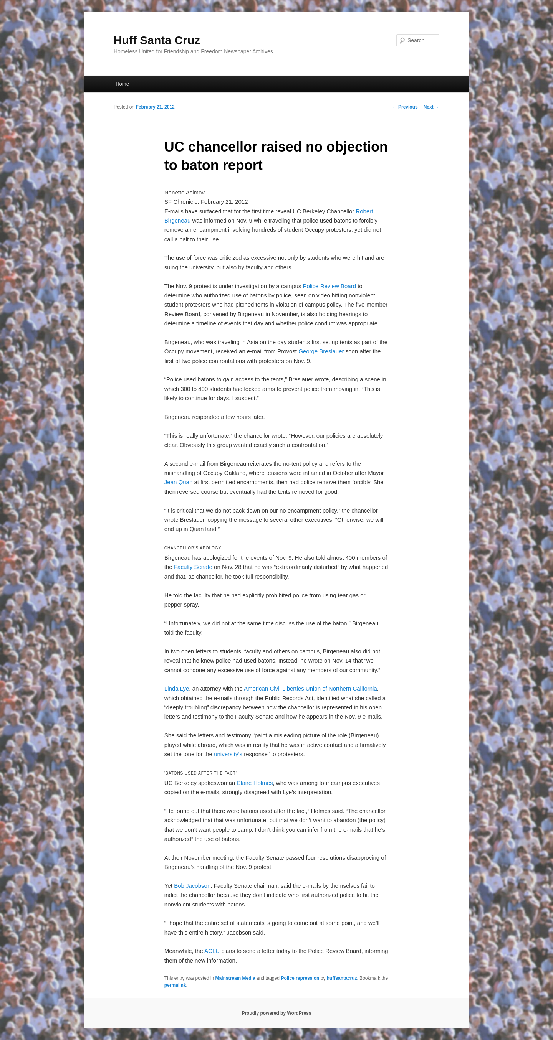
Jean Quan (178, 482)
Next (431, 107)
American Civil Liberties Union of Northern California (310, 688)
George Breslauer (321, 351)
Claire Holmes (255, 783)
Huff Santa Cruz (157, 40)
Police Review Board (329, 286)
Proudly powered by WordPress (276, 1013)
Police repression (300, 978)
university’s (228, 754)
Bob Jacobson (192, 885)
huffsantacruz (342, 978)
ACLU (212, 951)
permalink (175, 985)
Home (122, 84)
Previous (405, 107)
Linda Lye (176, 688)
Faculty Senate (193, 567)
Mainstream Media (235, 978)
